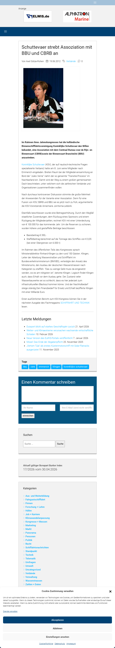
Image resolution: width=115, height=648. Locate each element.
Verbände (71, 61)
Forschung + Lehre (35, 507)
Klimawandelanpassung (37, 518)
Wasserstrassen (33, 580)
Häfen (28, 510)
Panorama (30, 532)
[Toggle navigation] (95, 2)
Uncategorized (33, 569)
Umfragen (30, 562)
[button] (110, 591)
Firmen (29, 503)
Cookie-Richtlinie (46, 644)
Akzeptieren (57, 620)
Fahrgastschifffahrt (35, 499)
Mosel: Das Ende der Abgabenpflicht (45, 342)
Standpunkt (31, 551)
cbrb (33, 366)
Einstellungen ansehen (57, 637)
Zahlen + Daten (33, 584)
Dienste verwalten (10, 611)
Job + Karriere (32, 514)
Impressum (71, 644)
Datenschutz (60, 644)
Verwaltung (31, 577)
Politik (28, 540)
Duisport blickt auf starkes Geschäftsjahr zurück (51, 326)
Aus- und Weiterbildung (37, 496)
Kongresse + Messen (36, 521)
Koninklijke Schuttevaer (33, 164)
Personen (30, 536)
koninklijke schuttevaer (76, 366)
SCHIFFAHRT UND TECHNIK (75, 302)
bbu (25, 366)
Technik (29, 555)
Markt (28, 529)
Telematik (30, 558)
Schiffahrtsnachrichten (37, 547)
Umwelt (29, 566)
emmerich (44, 366)
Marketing (30, 525)
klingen (56, 366)
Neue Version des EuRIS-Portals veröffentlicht (50, 338)
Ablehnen (57, 628)
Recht (28, 543)
